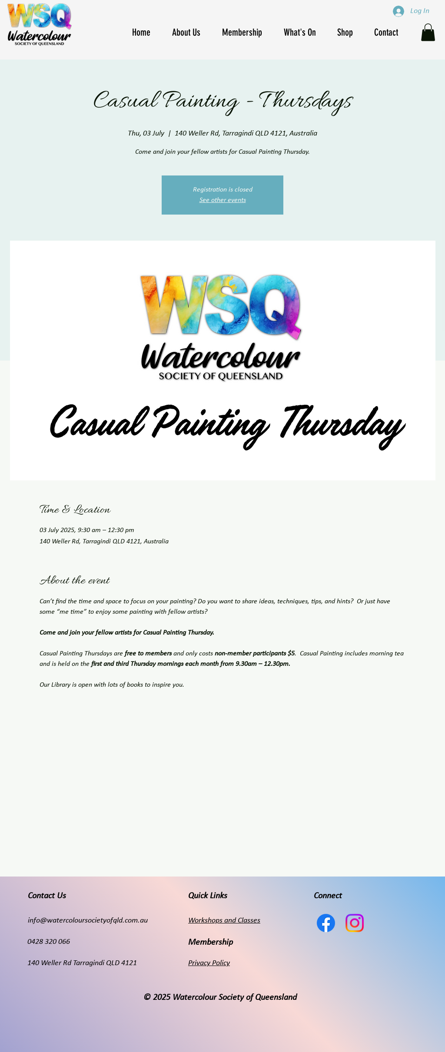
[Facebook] (326, 923)
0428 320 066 (48, 942)
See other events (222, 200)
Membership (210, 942)
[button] (303, 32)
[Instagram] (354, 923)
